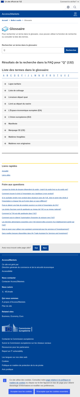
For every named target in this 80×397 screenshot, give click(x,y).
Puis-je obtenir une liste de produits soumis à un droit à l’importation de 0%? (30, 205)
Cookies (5, 361)
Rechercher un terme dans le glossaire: (19, 45)
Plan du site (7, 306)
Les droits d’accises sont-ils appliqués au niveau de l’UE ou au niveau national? (31, 209)
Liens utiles (6, 175)
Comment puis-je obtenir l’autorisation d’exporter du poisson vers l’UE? (28, 218)
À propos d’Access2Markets (13, 302)
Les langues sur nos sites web (14, 357)
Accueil (5, 20)
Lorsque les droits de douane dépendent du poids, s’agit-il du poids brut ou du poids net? (35, 189)
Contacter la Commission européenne (18, 339)
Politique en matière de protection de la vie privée (22, 365)
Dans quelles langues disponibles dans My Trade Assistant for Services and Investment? (35, 233)
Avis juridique (7, 369)
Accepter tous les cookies (21, 391)
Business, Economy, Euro (12, 316)
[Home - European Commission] (19, 328)
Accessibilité (7, 271)
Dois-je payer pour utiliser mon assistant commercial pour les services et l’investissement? (35, 229)
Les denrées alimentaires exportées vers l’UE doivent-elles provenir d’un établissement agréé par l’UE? (38, 223)
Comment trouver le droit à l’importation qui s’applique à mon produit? (28, 194)
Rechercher (74, 7)
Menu (75, 14)
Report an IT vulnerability (12, 351)
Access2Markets (9, 260)
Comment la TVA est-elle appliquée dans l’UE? (19, 213)
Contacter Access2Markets (13, 282)
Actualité (5, 171)
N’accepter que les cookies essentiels (52, 391)
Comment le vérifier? (69, 2)
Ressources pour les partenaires (15, 347)
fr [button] (68, 7)
